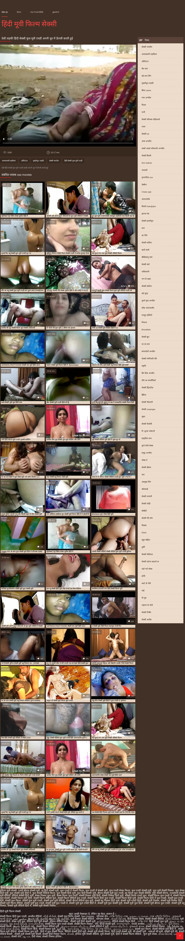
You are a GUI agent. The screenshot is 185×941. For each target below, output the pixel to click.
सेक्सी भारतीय (147, 47)
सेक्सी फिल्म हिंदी (29, 929)
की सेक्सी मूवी (140, 931)
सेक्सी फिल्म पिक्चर (83, 924)
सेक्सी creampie (148, 409)
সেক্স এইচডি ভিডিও (160, 916)
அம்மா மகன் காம (123, 929)
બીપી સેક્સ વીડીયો (10, 929)
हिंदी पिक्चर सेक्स (135, 919)
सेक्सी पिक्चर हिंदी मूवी (112, 895)
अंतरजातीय (146, 199)
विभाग (19, 12)
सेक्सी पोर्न (16, 936)
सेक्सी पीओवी (147, 424)
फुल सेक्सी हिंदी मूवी (66, 893)
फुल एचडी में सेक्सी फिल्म (72, 890)
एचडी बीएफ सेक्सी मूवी (29, 890)
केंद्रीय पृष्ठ (5, 12)
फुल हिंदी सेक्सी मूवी (86, 893)
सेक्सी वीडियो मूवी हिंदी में (164, 929)
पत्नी (143, 112)
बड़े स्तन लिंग (146, 76)
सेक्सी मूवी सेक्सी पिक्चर (44, 905)
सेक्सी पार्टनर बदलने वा (150, 561)
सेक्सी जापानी (147, 496)
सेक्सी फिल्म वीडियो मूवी (48, 926)
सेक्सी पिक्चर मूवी (47, 929)
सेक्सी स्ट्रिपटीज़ (147, 387)
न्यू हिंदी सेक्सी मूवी (50, 890)
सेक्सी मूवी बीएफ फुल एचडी (157, 903)
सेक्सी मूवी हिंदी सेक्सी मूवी (83, 921)
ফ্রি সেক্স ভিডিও (103, 929)
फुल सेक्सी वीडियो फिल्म (43, 893)
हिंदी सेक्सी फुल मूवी (158, 921)
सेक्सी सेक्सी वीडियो (154, 919)
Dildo (144, 532)
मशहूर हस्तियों (147, 315)
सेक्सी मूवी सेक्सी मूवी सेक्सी (28, 934)
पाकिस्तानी (145, 271)
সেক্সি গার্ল (142, 921)
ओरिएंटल (145, 61)
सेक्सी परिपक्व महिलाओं (151, 119)
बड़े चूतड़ (145, 293)
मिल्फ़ (144, 105)
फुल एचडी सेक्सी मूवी (141, 890)
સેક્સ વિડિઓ (165, 934)
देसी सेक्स (36, 936)
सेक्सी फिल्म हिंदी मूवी (125, 898)
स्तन (143, 228)
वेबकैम (144, 184)
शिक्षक (144, 525)
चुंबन (143, 416)
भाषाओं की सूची (155, 931)
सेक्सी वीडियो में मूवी (99, 926)
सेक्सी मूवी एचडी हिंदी (131, 900)
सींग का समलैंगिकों (149, 380)
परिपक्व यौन (102, 916)
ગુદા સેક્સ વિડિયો (18, 924)
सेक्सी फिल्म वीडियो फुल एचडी (72, 898)
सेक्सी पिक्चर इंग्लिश (52, 936)
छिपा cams (146, 90)
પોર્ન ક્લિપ (173, 924)
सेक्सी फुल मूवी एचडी (32, 900)
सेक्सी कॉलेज (147, 286)
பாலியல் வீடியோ (156, 924)
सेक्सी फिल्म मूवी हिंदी (21, 898)
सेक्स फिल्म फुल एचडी (67, 895)
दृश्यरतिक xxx (147, 177)
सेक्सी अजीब (146, 619)
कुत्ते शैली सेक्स (147, 445)
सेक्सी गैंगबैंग (146, 612)
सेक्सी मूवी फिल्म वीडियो (11, 903)
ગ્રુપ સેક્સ (73, 929)
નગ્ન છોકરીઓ (36, 924)
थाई (143, 590)
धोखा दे (144, 460)
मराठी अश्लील (138, 924)
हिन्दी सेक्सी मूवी (107, 924)
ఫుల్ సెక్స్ (61, 929)
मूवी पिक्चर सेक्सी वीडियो (82, 919)
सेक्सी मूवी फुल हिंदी (133, 903)
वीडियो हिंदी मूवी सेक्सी (37, 921)
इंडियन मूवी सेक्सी (8, 890)
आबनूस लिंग (146, 482)
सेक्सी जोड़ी (146, 503)
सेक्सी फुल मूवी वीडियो (54, 900)
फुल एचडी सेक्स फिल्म (119, 890)
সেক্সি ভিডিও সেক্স (118, 916)
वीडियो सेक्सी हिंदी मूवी (22, 895)
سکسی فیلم (19, 919)
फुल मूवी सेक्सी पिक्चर (163, 890)
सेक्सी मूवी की (170, 931)
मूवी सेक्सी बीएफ (160, 893)
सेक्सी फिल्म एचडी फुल (136, 895)
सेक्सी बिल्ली (146, 155)
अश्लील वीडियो (35, 916)
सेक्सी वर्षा (146, 264)
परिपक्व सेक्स (103, 919)
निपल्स (144, 322)
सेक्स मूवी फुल (18, 921)
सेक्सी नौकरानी (147, 402)
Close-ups (146, 192)
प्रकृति (144, 366)
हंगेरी (143, 576)
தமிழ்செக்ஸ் (104, 921)
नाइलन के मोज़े (147, 605)
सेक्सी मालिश (147, 242)
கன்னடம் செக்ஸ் (138, 916)
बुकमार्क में (56, 12)
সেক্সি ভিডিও (87, 929)
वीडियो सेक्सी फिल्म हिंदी (124, 921)
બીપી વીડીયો (49, 916)
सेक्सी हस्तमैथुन (147, 221)
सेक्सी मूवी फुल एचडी (34, 903)
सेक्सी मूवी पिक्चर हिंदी (171, 900)
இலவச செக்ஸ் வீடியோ (74, 926)
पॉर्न (96, 924)
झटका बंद (145, 213)
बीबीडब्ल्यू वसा (147, 257)
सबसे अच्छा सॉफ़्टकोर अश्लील (153, 148)
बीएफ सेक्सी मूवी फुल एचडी (110, 893)
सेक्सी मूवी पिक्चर (151, 900)
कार (143, 474)
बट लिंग (144, 235)
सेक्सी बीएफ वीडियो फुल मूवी (79, 900)
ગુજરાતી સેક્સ (136, 926)
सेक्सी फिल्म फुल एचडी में (160, 895)
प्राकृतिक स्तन (147, 438)
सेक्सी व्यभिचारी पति (149, 358)
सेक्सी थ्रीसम (146, 467)
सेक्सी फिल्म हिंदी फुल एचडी (100, 898)
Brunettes (146, 329)
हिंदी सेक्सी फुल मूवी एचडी (73, 161)
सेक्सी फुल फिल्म (13, 900)
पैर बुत (144, 598)
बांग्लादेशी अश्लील (148, 351)
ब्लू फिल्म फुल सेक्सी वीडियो (138, 893)
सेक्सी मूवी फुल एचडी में (56, 903)
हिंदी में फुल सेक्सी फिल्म (51, 931)
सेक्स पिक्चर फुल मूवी (45, 895)
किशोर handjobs (149, 206)
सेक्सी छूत (145, 337)
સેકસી (70, 934)
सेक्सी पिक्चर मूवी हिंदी (89, 895)
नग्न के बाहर (146, 279)
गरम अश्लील (146, 97)
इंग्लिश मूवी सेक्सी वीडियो (87, 934)
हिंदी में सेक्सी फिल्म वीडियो (129, 934)
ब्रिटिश (144, 395)
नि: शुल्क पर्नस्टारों (148, 431)
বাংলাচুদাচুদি (123, 924)
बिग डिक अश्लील (148, 373)
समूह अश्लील (147, 453)
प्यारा (143, 126)
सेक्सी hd (145, 134)
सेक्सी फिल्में (6, 926)
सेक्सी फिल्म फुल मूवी (28, 931)
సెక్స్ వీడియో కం (175, 926)
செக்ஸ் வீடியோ (119, 926)
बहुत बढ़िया (146, 540)
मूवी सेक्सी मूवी (107, 934)
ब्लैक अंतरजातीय (148, 308)
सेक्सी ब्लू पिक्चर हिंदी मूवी (107, 900)
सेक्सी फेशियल (147, 554)
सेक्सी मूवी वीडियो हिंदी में (19, 905)
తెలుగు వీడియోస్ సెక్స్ (24, 926)
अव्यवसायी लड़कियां (149, 54)
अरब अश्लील (146, 141)
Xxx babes (147, 163)
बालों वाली (145, 250)
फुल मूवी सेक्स (150, 934)
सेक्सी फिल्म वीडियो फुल (44, 898)
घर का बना (146, 344)
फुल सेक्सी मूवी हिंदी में (20, 893)
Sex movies (88, 916)
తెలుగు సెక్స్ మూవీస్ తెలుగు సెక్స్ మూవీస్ (48, 919)
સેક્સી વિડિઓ (118, 919)
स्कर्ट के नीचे (146, 583)
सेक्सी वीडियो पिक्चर (156, 926)
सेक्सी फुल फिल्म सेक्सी (69, 916)
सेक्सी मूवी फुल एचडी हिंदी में (82, 903)
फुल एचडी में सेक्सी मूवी (96, 890)
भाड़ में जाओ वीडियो (36, 12)
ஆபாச (26, 936)
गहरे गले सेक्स (147, 569)
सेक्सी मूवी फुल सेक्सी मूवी (109, 903)
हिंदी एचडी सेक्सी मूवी (121, 931)
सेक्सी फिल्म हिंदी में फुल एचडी (151, 898)
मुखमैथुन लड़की (147, 83)
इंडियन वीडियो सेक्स (59, 921)
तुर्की (143, 547)
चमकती (144, 170)
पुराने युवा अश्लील (148, 300)
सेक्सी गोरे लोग (147, 518)
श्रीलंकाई (145, 489)
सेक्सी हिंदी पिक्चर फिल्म (54, 934)
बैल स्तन (145, 68)
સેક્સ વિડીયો (172, 919)
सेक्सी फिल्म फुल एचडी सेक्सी (59, 924)
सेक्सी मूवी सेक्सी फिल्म (99, 931)
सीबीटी (144, 511)
